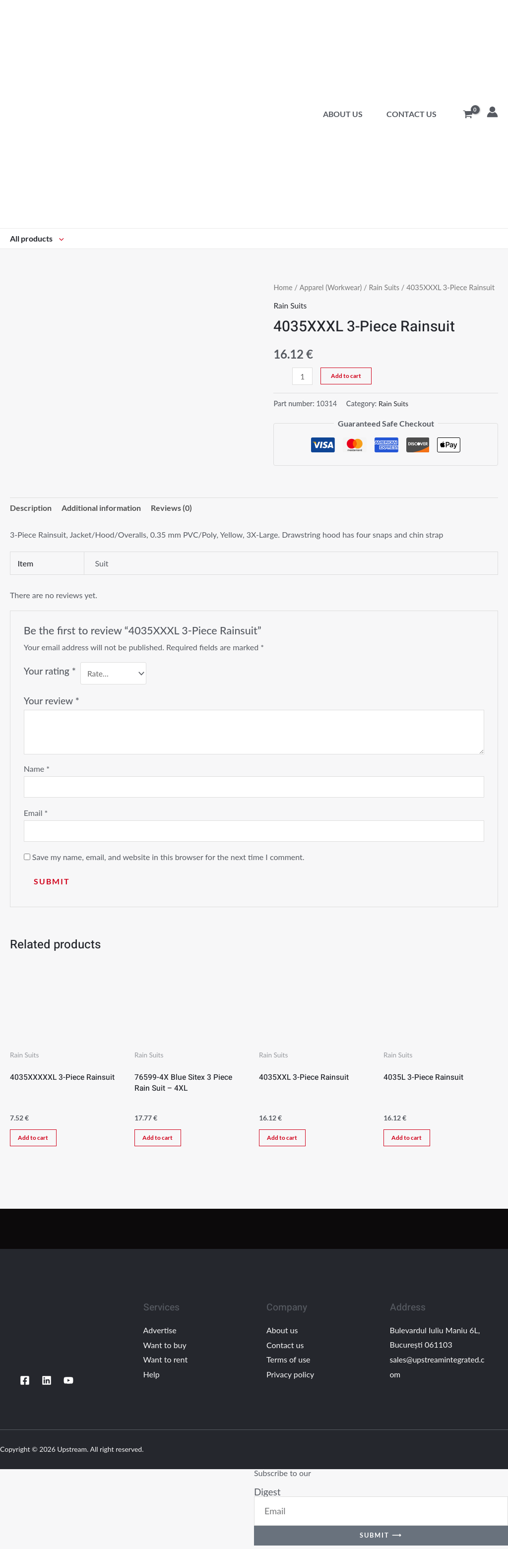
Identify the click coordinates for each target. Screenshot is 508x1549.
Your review (51, 700)
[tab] (31, 508)
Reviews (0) (171, 508)
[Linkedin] (47, 1384)
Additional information (101, 508)
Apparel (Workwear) (332, 287)
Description (31, 508)
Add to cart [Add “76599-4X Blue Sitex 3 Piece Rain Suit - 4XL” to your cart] (160, 1140)
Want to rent (165, 1362)
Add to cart (346, 375)
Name (37, 768)
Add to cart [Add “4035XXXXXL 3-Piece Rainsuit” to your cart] (35, 1140)
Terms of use (288, 1362)
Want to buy (165, 1348)
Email (36, 813)
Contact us (411, 114)
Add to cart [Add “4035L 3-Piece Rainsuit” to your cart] (409, 1140)
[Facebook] (25, 1384)
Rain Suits (386, 287)
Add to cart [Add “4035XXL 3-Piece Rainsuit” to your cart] (284, 1140)
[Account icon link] (492, 112)
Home (283, 287)
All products (37, 238)
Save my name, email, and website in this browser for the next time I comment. (168, 859)
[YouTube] (68, 1384)
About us (343, 114)
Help (151, 1377)
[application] (59, 238)
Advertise (160, 1333)
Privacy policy (290, 1377)
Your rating (50, 671)
